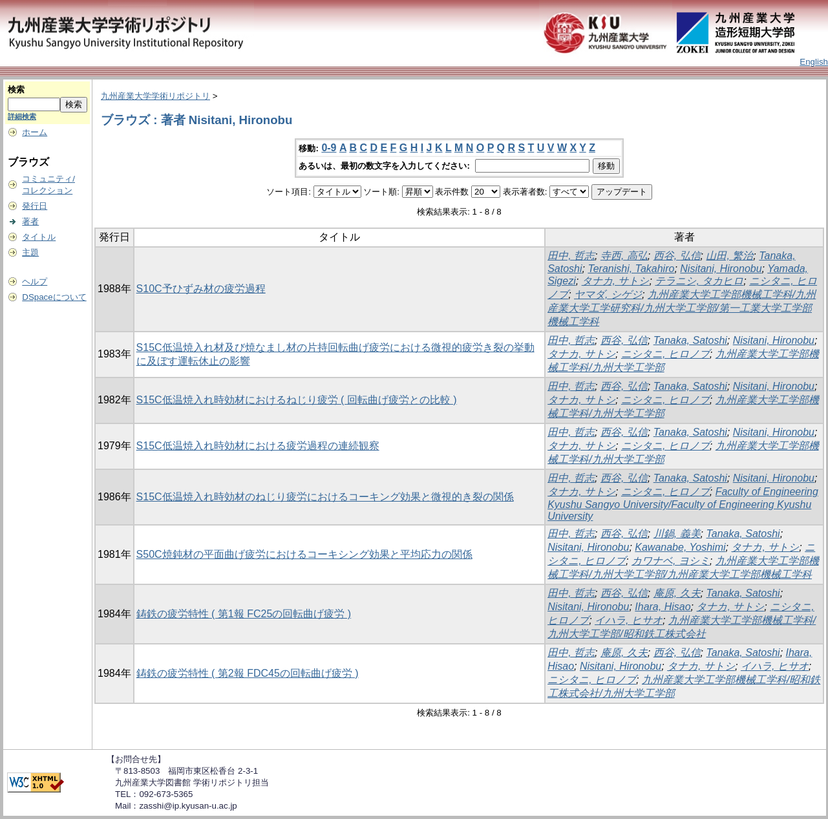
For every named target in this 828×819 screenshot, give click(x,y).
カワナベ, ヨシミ (671, 560)
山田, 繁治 (729, 255)
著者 (30, 221)
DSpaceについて (54, 297)
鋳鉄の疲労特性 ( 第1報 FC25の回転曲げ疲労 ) (243, 613)
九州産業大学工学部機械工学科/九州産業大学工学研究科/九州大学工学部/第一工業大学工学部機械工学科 (681, 308)
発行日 (34, 206)
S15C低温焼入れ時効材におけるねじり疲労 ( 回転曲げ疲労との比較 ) (296, 399)
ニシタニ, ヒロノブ (665, 353)
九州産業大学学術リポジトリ (155, 96)
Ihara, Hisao (662, 606)
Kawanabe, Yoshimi (680, 547)
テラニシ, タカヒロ (699, 280)
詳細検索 (22, 116)
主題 (30, 252)
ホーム (34, 132)
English (814, 62)
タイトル (39, 237)
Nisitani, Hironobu (720, 268)
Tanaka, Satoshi (690, 340)
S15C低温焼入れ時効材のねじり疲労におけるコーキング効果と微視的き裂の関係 (325, 496)
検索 (16, 89)
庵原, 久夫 (677, 593)
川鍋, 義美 (677, 533)
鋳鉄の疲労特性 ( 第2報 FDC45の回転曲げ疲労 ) (247, 673)
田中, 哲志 (571, 255)
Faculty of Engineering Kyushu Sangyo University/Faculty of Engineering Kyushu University (682, 504)
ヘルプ (34, 281)
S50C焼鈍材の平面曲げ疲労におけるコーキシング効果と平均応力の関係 (304, 554)
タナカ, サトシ (616, 280)
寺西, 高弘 (624, 255)
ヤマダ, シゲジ (608, 294)
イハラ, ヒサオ (629, 620)
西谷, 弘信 (677, 255)
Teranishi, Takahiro (631, 268)
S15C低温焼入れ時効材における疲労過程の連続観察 (257, 445)
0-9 (328, 147)
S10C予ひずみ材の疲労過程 (201, 288)
